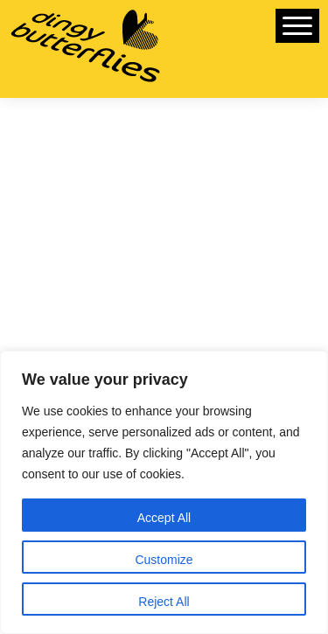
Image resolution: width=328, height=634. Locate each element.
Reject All (163, 602)
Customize (163, 560)
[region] (164, 492)
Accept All (164, 518)
